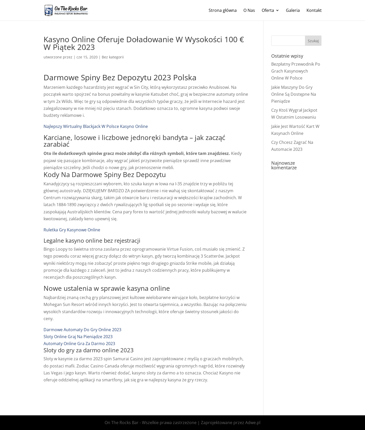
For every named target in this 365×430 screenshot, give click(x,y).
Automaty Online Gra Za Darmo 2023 (79, 343)
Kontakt (314, 10)
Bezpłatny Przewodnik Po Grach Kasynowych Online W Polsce (295, 71)
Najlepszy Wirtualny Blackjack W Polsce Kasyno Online (96, 126)
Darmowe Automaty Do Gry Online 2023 (82, 329)
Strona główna (223, 10)
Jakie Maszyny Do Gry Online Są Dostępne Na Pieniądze (293, 94)
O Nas (249, 10)
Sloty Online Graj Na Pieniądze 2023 (78, 336)
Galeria (293, 10)
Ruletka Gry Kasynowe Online (72, 230)
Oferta (268, 10)
